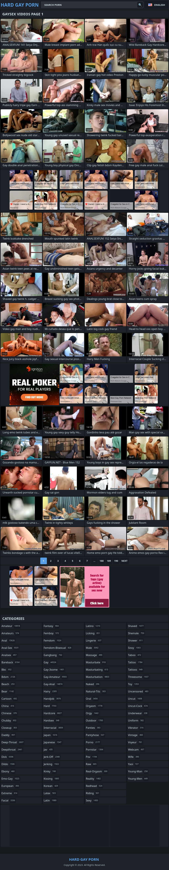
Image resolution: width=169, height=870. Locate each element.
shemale (136, 633)
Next (124, 560)
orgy (92, 713)
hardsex (52, 720)
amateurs (10, 633)
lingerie (94, 640)
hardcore (53, 713)
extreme (9, 793)
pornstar (95, 749)
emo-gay (10, 778)
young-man (138, 771)
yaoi (133, 764)
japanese (53, 742)
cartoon (9, 698)
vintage (136, 735)
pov (92, 756)
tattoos (135, 669)
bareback (10, 662)
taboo (135, 655)
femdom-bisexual (58, 647)
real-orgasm (97, 771)
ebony (8, 771)
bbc (6, 669)
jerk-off (52, 756)
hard (50, 705)
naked (93, 684)
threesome (138, 676)
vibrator (136, 727)
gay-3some (54, 669)
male (92, 647)
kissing (52, 778)
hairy (51, 691)
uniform (136, 720)
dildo (8, 764)
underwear (138, 713)
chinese (9, 713)
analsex (9, 655)
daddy (8, 735)
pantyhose (95, 735)
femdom (53, 640)
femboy (52, 633)
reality (93, 778)
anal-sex (10, 647)
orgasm (94, 705)
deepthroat (12, 749)
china (8, 705)
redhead (94, 785)
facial (8, 800)
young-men (138, 778)
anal (8, 640)
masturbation (98, 676)
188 (102, 560)
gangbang (53, 655)
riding (93, 793)
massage (94, 655)
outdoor (95, 720)
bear (8, 691)
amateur (11, 626)
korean (51, 785)
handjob (53, 698)
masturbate (96, 662)
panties (93, 727)
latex (50, 793)
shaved (136, 626)
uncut (135, 698)
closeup (9, 727)
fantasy (52, 626)
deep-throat (12, 742)
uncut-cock (138, 705)
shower (136, 640)
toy (134, 684)
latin (50, 800)
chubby (9, 720)
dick (7, 756)
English (159, 4)
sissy (134, 647)
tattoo (135, 662)
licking (93, 633)
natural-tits (96, 691)
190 (116, 560)
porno (93, 742)
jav (48, 749)
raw (91, 764)
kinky (50, 771)
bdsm (8, 676)
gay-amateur (56, 676)
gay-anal (53, 684)
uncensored (138, 691)
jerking (52, 764)
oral (92, 698)
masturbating (97, 669)
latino (93, 626)
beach (8, 684)
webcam (136, 749)
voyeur (135, 742)
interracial (54, 727)
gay (50, 662)
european (10, 785)
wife (134, 756)
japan (51, 735)
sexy (92, 800)
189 (109, 560)
